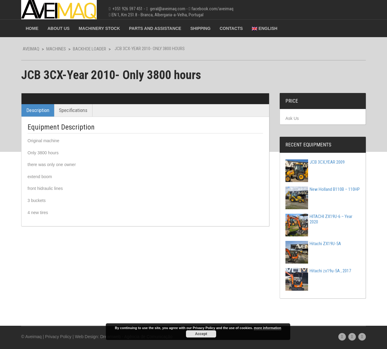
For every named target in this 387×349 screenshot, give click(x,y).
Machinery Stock (99, 28)
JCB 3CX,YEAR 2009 (315, 162)
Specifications (73, 110)
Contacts (231, 28)
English (264, 28)
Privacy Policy (58, 336)
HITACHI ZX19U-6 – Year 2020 (318, 219)
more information (267, 328)
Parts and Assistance (155, 28)
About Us (58, 28)
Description (37, 110)
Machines (56, 49)
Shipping (200, 28)
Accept (201, 334)
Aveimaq (31, 49)
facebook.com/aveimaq (212, 8)
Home (32, 28)
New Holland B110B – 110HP (322, 189)
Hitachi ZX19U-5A (313, 243)
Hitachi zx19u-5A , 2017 (318, 271)
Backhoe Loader (89, 49)
